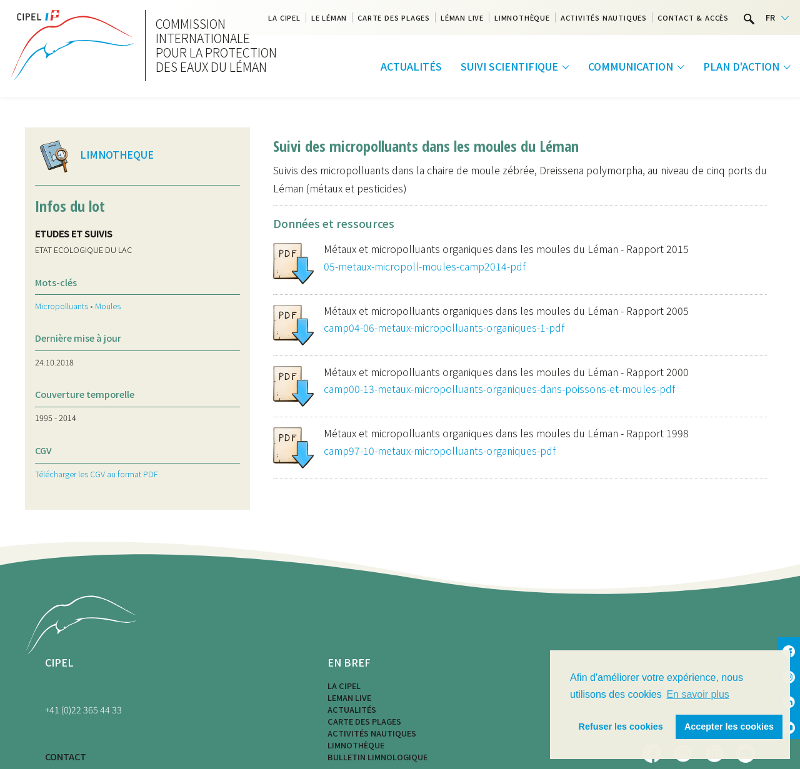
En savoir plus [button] (697, 694)
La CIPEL (344, 686)
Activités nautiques (604, 17)
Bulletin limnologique (378, 757)
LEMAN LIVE (349, 697)
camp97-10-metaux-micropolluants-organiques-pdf (440, 450)
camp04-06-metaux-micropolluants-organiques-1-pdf (444, 327)
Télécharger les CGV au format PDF (96, 474)
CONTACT (65, 756)
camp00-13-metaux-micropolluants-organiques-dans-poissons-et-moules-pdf (499, 388)
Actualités (411, 66)
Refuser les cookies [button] (621, 727)
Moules (108, 306)
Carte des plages (394, 17)
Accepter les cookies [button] (729, 727)
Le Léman (329, 17)
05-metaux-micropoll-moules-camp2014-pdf (425, 266)
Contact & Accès (693, 17)
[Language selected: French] (777, 17)
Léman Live (462, 17)
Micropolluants (61, 306)
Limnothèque (522, 17)
